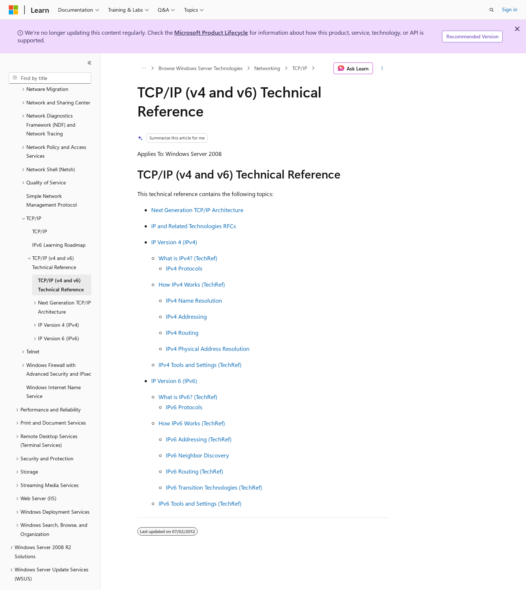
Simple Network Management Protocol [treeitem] (51, 180)
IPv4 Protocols (184, 268)
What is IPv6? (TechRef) (188, 397)
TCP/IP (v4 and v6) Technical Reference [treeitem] (61, 265)
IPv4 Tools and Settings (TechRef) (200, 364)
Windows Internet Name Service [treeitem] (53, 372)
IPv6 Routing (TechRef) (194, 471)
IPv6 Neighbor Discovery (197, 455)
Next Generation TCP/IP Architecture (197, 210)
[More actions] (382, 68)
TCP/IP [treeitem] (39, 211)
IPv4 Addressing (186, 316)
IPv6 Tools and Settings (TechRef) (200, 503)
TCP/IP (299, 68)
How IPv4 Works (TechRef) (192, 284)
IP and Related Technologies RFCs (193, 226)
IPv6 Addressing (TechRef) (199, 439)
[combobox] (50, 78)
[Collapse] (89, 62)
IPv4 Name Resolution (194, 300)
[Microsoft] (13, 10)
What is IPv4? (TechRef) (188, 258)
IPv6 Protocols (184, 407)
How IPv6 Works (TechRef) (192, 423)
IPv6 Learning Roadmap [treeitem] (58, 224)
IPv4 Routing (182, 332)
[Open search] (491, 9)
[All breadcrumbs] (143, 68)
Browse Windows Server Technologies (201, 68)
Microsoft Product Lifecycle (211, 32)
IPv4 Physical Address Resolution (207, 348)
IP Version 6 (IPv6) (174, 380)
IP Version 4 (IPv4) (174, 242)
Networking (267, 68)
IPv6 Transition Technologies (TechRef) (214, 487)
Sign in (509, 9)
